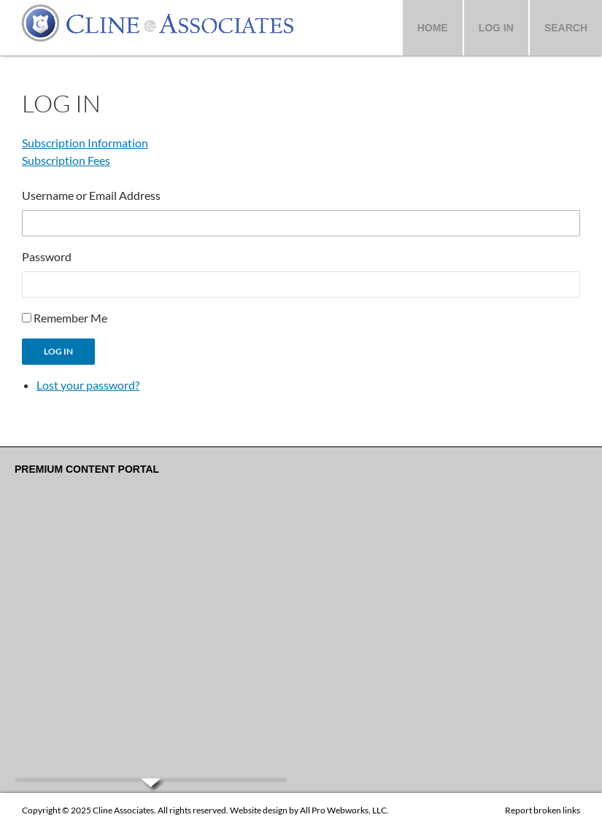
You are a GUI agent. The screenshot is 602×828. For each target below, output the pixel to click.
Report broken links (542, 810)
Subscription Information (85, 143)
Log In (496, 28)
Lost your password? (87, 385)
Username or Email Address (91, 195)
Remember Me (70, 318)
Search (565, 28)
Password (47, 256)
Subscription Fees (66, 160)
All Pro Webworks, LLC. (344, 810)
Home (432, 28)
